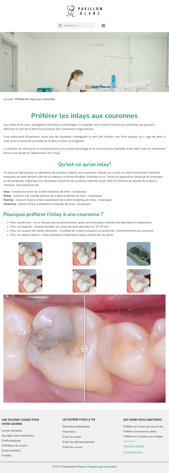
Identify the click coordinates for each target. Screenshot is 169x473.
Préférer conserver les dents (140, 431)
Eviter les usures (72, 447)
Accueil (8, 99)
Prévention (69, 432)
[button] (103, 25)
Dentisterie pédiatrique (76, 426)
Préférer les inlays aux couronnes (143, 426)
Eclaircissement (11, 450)
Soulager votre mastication (18, 436)
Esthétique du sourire (14, 445)
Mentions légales (133, 446)
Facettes (7, 455)
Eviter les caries (72, 437)
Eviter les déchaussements (79, 442)
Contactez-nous (132, 452)
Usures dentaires (12, 431)
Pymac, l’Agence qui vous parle (97, 467)
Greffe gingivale (11, 440)
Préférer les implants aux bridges (143, 436)
